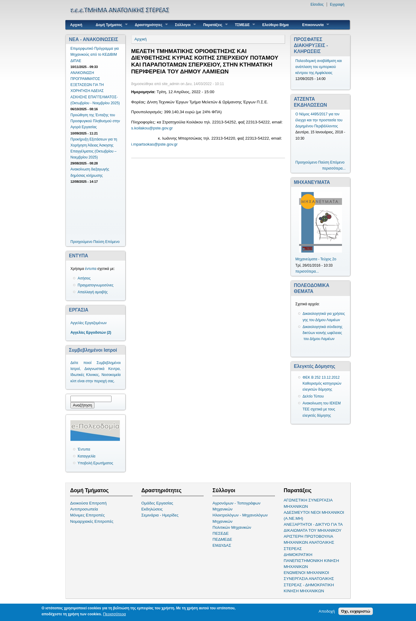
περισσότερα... (334, 168)
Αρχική (76, 25)
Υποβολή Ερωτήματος (95, 463)
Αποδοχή (327, 612)
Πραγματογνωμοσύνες (96, 285)
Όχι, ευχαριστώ (355, 612)
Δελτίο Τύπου (313, 396)
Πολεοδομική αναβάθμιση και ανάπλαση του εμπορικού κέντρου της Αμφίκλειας (319, 67)
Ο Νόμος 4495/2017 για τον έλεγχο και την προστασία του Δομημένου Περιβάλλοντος (319, 120)
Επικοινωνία (313, 24)
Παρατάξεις (213, 24)
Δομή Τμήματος (109, 24)
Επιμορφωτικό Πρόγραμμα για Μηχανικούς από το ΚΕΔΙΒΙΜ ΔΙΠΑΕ (94, 54)
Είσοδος (317, 4)
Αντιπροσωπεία (84, 509)
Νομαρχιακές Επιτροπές (91, 521)
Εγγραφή (337, 4)
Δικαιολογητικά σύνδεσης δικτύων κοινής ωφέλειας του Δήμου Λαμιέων (323, 333)
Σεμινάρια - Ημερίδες (160, 515)
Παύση (98, 242)
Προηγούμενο (81, 242)
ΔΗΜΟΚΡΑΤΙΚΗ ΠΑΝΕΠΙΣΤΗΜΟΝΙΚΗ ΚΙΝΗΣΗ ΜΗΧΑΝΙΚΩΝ (311, 560)
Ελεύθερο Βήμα (275, 25)
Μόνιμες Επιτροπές (87, 515)
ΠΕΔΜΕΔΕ (222, 539)
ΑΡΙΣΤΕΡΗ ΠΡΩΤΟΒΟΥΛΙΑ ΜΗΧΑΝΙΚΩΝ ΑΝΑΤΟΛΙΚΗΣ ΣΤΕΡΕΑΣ (309, 542)
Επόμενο (112, 242)
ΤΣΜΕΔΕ (242, 24)
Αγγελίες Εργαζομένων (88, 323)
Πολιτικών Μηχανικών (231, 527)
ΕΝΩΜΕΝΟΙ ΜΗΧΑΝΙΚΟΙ (306, 572)
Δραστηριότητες (149, 24)
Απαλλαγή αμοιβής (93, 292)
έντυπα (91, 269)
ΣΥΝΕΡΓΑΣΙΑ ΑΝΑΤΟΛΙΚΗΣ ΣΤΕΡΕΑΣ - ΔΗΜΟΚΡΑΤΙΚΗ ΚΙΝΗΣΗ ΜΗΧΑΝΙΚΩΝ (309, 584)
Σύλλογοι (183, 24)
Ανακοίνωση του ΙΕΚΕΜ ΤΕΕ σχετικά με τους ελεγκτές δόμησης (322, 409)
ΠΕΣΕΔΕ (220, 533)
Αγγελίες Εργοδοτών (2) (90, 332)
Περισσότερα (114, 614)
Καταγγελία (86, 456)
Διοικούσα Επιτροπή (88, 503)
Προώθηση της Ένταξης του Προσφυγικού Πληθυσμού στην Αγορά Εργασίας (95, 121)
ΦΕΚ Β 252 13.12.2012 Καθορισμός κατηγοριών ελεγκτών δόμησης (322, 383)
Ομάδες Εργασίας (157, 503)
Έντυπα (84, 449)
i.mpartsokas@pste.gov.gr (154, 144)
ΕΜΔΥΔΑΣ (221, 545)
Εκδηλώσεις (152, 509)
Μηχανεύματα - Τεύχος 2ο (316, 259)
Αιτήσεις (84, 278)
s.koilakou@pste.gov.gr (152, 128)
